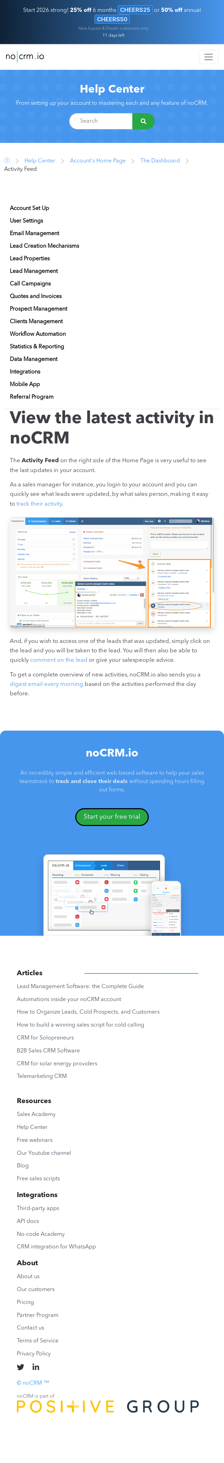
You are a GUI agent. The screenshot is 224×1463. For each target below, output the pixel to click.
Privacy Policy (34, 1354)
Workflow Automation (38, 334)
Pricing (25, 1302)
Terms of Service (37, 1341)
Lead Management (34, 271)
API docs (28, 1221)
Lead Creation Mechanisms (44, 246)
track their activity (39, 504)
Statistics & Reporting (37, 347)
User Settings (26, 221)
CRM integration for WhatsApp (56, 1247)
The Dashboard (160, 161)
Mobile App (25, 385)
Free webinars (34, 1140)
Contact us (30, 1328)
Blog (23, 1166)
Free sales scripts (38, 1179)
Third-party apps (38, 1208)
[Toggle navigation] (208, 57)
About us (28, 1277)
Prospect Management (38, 309)
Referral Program (32, 397)
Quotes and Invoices (36, 296)
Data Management (33, 359)
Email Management (34, 234)
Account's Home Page (98, 161)
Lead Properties (30, 259)
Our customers (36, 1289)
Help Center (112, 89)
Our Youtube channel (44, 1153)
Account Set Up (29, 208)
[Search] (143, 121)
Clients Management (36, 322)
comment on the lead (59, 660)
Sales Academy (36, 1114)
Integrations (25, 372)
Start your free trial (112, 816)
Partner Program (37, 1315)
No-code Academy (41, 1234)
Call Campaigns (30, 284)
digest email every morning (46, 684)
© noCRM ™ (33, 1383)
